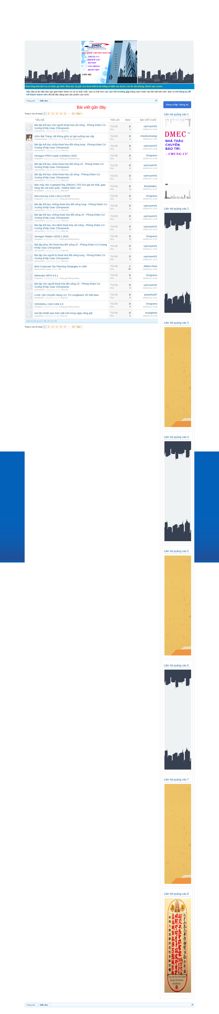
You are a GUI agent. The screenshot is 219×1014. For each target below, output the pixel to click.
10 (73, 114)
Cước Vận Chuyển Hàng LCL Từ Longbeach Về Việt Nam (66, 295)
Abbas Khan (150, 266)
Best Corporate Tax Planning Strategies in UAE (60, 266)
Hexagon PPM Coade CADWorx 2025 (55, 155)
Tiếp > (79, 114)
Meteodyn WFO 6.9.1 (46, 275)
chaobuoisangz (40, 139)
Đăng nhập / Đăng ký (177, 104)
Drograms (38, 158)
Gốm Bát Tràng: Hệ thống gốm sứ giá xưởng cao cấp (64, 136)
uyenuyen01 (39, 131)
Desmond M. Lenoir (42, 269)
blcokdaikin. (39, 191)
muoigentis (38, 316)
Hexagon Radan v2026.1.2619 (51, 236)
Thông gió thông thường (69, 158)
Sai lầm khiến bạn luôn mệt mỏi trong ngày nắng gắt (63, 313)
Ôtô (59, 269)
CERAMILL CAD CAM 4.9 (48, 304)
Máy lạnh (64, 191)
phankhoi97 (39, 298)
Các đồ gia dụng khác (73, 139)
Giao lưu (64, 131)
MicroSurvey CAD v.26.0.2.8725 (52, 196)
